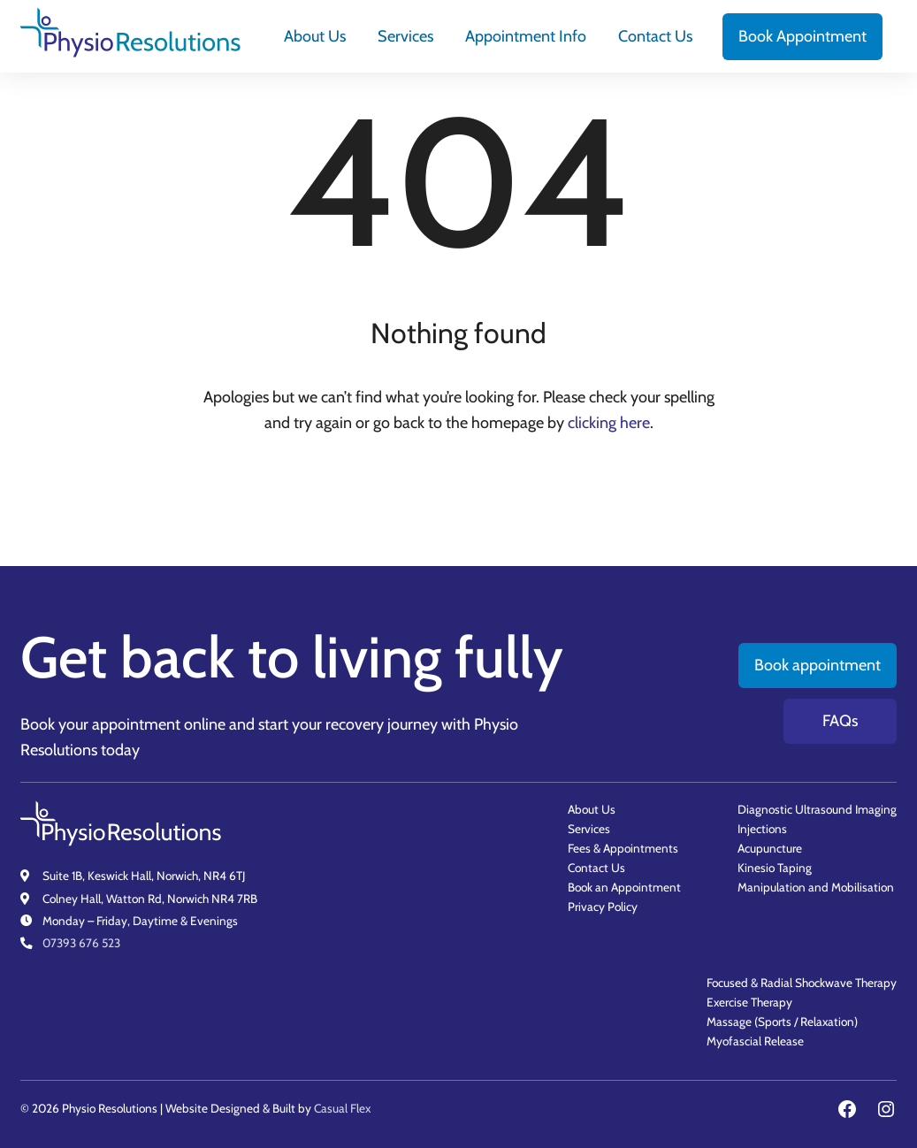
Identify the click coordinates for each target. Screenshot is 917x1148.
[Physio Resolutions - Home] (130, 36)
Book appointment (817, 665)
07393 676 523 (81, 943)
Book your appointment (100, 724)
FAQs (840, 721)
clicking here (609, 422)
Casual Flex (342, 1108)
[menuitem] (315, 36)
